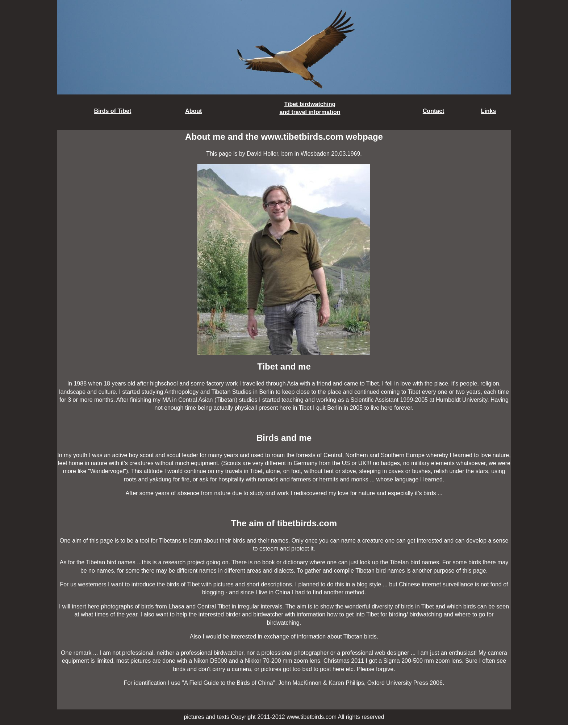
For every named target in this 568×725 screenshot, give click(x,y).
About (193, 111)
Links (488, 111)
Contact (433, 111)
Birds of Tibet (112, 111)
